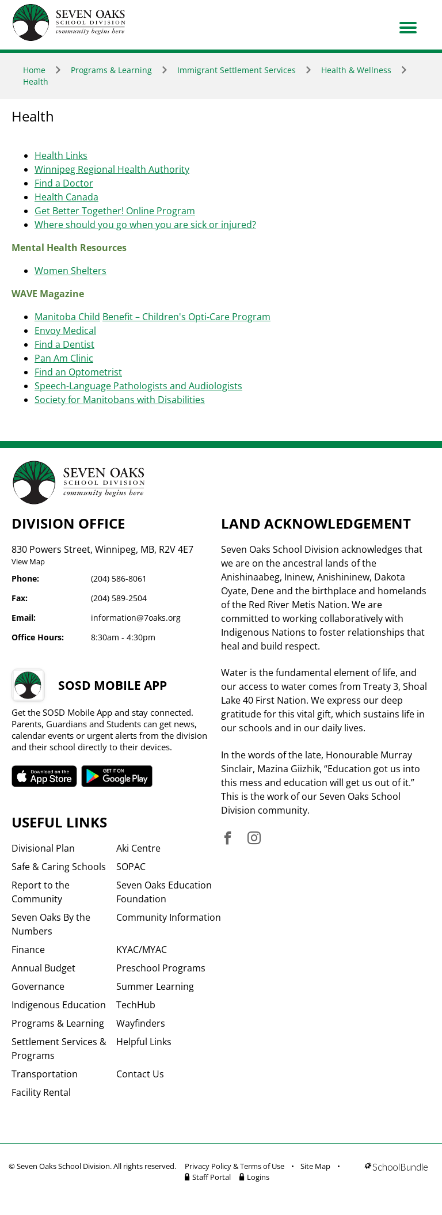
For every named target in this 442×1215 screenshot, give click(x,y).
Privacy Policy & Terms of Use (234, 1166)
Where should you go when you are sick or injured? (145, 224)
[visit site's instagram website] (254, 839)
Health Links (61, 155)
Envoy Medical (65, 330)
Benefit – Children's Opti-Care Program (186, 316)
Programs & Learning (111, 69)
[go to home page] (69, 22)
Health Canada (66, 197)
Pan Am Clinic (64, 358)
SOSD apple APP (44, 776)
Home (34, 69)
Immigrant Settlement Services (236, 69)
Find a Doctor (64, 183)
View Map (28, 561)
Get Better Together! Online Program (115, 210)
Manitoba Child (67, 316)
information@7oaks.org (136, 617)
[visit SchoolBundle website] (396, 1173)
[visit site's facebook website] (227, 839)
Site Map (315, 1166)
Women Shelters (70, 270)
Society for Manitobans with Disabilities (120, 399)
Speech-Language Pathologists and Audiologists (138, 385)
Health (35, 81)
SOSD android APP (117, 776)
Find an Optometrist (78, 372)
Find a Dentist (64, 344)
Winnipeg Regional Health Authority (112, 169)
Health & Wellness (356, 69)
